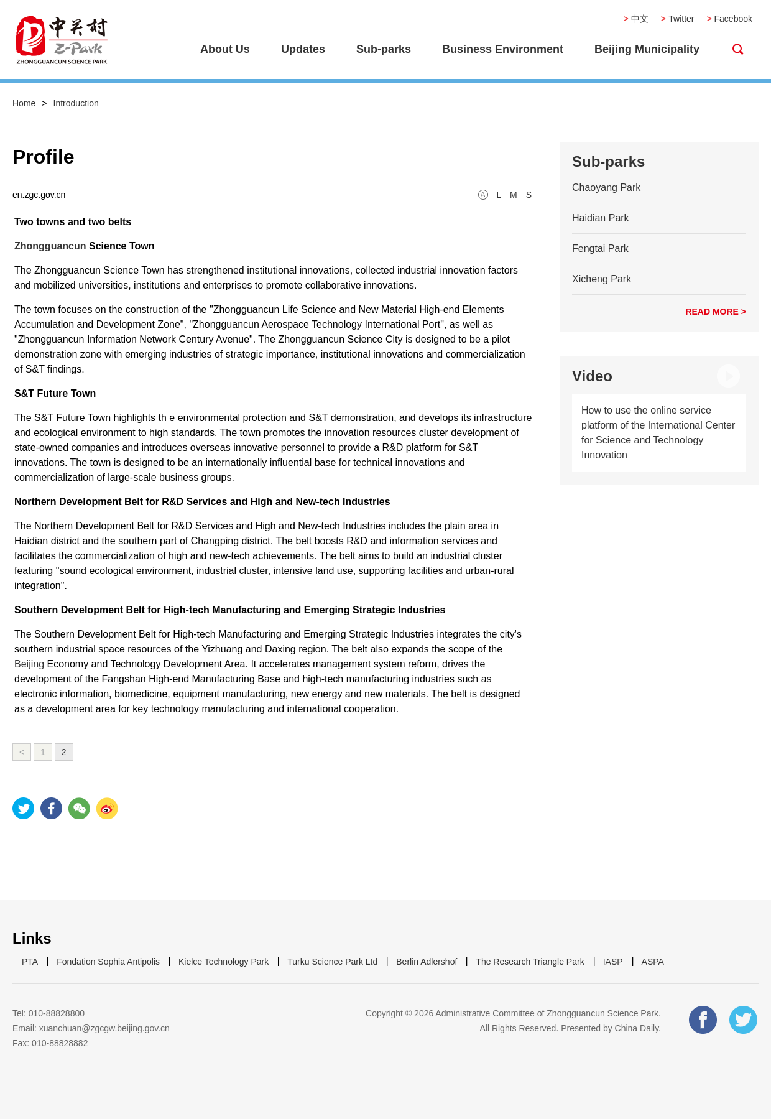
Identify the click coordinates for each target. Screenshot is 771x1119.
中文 (640, 19)
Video (592, 376)
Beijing (29, 664)
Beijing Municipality (646, 49)
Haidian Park (600, 218)
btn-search (738, 49)
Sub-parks (383, 49)
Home (23, 103)
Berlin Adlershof (426, 962)
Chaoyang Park (606, 187)
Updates (303, 49)
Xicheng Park (601, 279)
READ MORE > (715, 312)
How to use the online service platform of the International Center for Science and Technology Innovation (658, 432)
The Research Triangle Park (530, 962)
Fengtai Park (600, 248)
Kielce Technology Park (223, 962)
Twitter (681, 19)
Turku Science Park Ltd (332, 962)
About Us (225, 49)
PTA (30, 962)
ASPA (653, 962)
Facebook (733, 19)
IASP (613, 962)
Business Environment (502, 49)
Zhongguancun (50, 246)
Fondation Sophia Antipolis (108, 962)
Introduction (76, 103)
